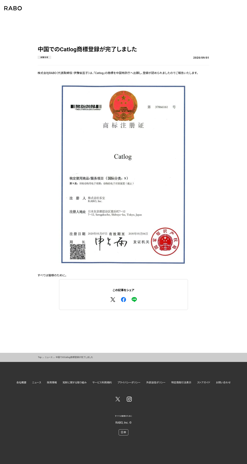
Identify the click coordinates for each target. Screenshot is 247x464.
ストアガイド (203, 382)
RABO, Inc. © (123, 422)
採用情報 (52, 382)
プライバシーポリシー (129, 382)
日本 (123, 432)
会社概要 (21, 382)
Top (40, 357)
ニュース (48, 357)
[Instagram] (129, 399)
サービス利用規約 (102, 382)
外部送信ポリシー (156, 382)
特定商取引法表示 (181, 382)
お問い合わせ (223, 382)
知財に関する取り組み (75, 382)
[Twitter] (118, 399)
